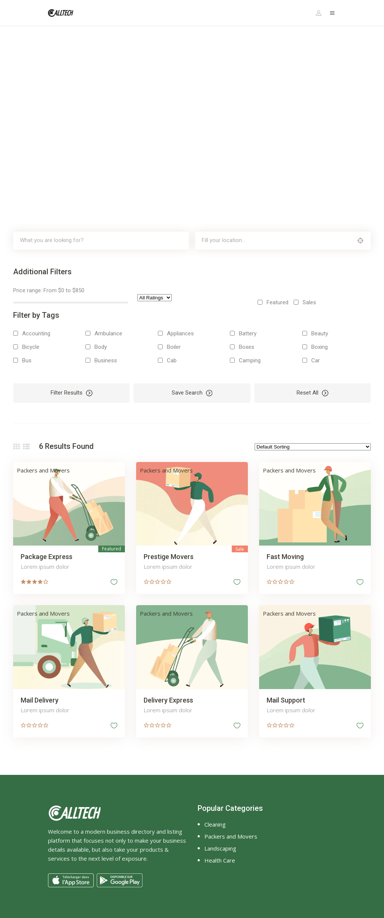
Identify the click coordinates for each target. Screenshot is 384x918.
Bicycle (30, 347)
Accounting (36, 333)
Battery (247, 333)
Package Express (46, 557)
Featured (277, 302)
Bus (27, 360)
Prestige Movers (169, 557)
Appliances (180, 333)
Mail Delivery (39, 700)
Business (105, 360)
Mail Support (286, 700)
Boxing (319, 347)
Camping (250, 360)
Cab (172, 360)
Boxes (246, 347)
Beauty (319, 333)
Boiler (174, 347)
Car (315, 360)
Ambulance (108, 333)
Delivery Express (168, 700)
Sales (309, 302)
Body (100, 347)
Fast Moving (285, 557)
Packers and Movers (43, 470)
